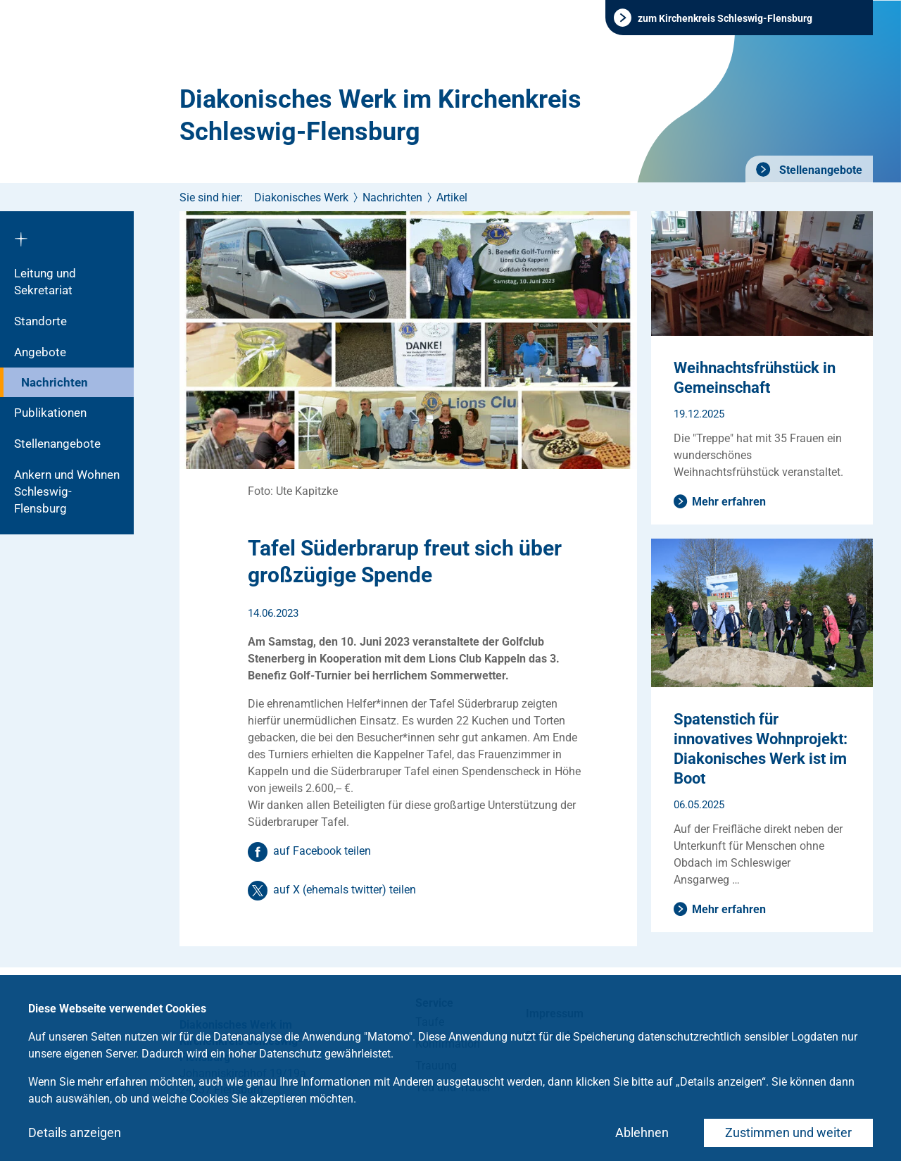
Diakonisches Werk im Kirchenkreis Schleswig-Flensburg (380, 115)
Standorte (40, 321)
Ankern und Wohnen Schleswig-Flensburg (67, 491)
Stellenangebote (819, 170)
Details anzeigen (74, 1132)
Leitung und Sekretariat (45, 281)
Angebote (40, 352)
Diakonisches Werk (301, 197)
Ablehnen (642, 1132)
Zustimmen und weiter (788, 1132)
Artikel (451, 197)
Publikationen (50, 413)
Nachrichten (54, 382)
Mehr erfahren (729, 501)
